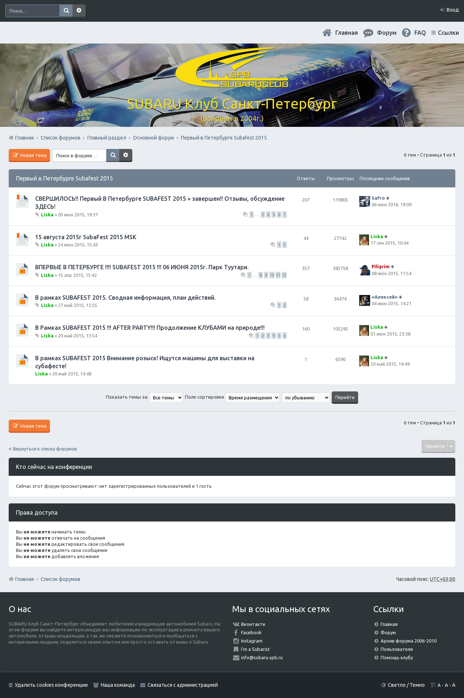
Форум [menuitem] (387, 32)
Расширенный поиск (79, 10)
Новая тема (32, 155)
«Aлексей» (385, 296)
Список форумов (60, 579)
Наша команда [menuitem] (118, 685)
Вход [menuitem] (453, 10)
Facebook (251, 632)
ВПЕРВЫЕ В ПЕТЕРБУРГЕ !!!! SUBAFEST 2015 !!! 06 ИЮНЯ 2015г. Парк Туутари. (142, 267)
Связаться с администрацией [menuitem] (183, 685)
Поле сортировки (232, 396)
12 (284, 275)
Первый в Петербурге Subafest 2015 (64, 178)
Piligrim (381, 266)
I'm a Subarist (255, 649)
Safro (378, 197)
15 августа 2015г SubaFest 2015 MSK (85, 237)
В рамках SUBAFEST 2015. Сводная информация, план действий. (125, 297)
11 (278, 275)
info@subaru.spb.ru (262, 657)
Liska (47, 214)
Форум (388, 632)
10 (272, 275)
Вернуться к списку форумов (45, 448)
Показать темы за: (144, 396)
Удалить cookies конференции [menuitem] (51, 685)
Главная (346, 32)
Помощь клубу (397, 657)
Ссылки (448, 32)
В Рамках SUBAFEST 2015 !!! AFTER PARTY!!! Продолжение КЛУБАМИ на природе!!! (150, 327)
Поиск (65, 10)
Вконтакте (253, 624)
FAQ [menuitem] (420, 32)
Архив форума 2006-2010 (408, 640)
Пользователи (397, 649)
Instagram (251, 640)
